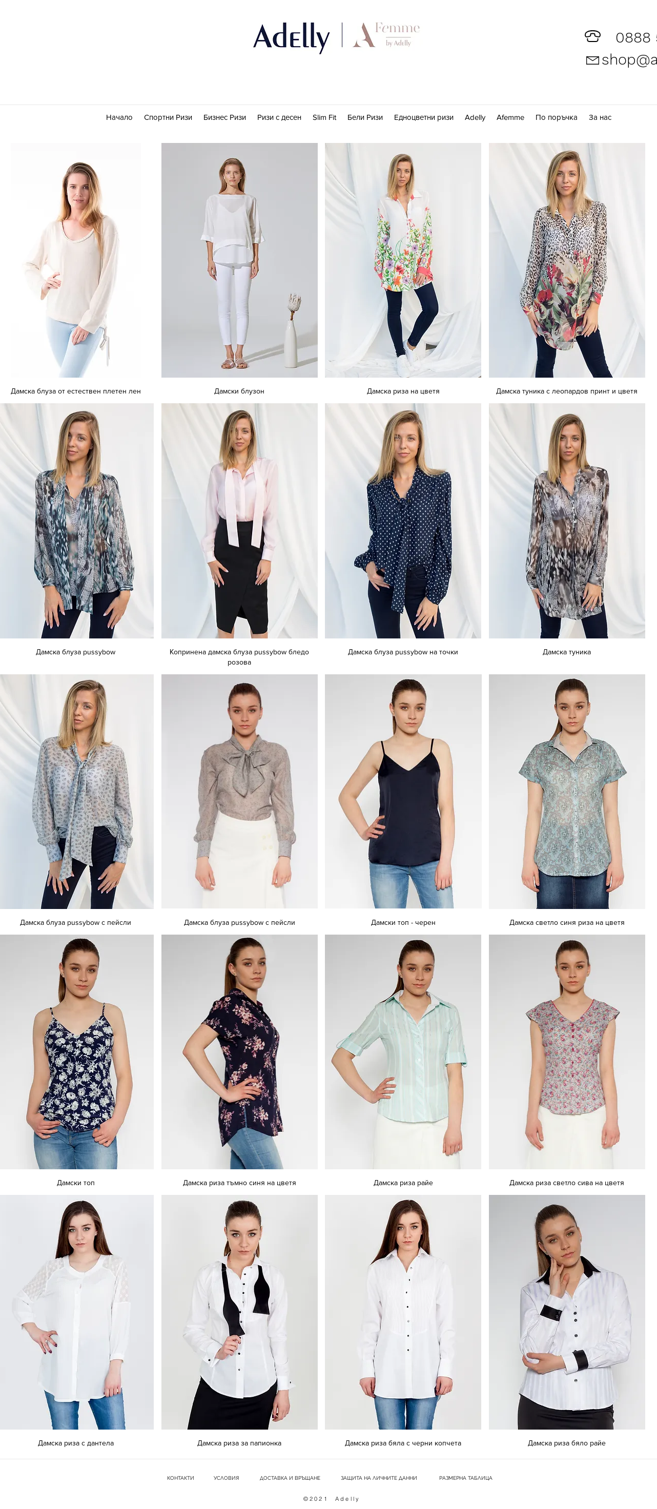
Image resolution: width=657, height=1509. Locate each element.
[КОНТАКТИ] (180, 1478)
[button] (510, 117)
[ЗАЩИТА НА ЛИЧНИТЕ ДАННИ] (379, 1478)
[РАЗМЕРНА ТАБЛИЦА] (466, 1478)
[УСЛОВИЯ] (226, 1478)
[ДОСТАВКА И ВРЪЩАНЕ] (289, 1478)
